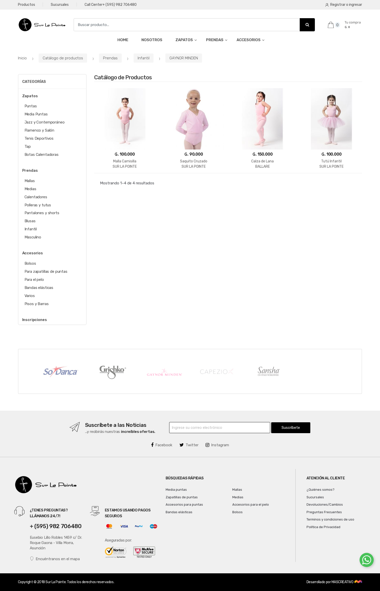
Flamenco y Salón (39, 130)
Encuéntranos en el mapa (55, 558)
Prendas (110, 58)
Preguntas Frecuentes (324, 512)
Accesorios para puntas (184, 504)
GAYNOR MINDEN (183, 58)
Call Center (111, 5)
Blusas (30, 221)
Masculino (32, 237)
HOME (122, 40)
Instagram (217, 445)
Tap (27, 146)
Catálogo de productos (63, 58)
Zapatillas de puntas (182, 497)
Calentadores (35, 197)
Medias (30, 189)
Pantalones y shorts (41, 213)
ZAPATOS (184, 40)
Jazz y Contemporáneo (44, 122)
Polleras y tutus (37, 205)
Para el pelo (34, 279)
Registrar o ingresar (343, 5)
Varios (29, 295)
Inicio (22, 58)
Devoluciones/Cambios (325, 504)
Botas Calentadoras (41, 154)
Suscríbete (291, 427)
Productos (26, 5)
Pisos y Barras (36, 304)
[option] (60, 371)
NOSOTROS (151, 40)
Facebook (161, 445)
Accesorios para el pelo (250, 504)
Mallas (29, 181)
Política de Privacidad (323, 527)
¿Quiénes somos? (321, 489)
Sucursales (60, 5)
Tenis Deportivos (39, 138)
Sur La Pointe (55, 582)
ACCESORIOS (249, 40)
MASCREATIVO (343, 582)
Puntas (30, 106)
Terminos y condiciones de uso (330, 519)
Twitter (189, 445)
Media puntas (176, 489)
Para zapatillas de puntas (45, 271)
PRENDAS (214, 40)
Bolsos (30, 263)
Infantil (143, 58)
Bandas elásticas (39, 287)
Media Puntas (36, 114)
